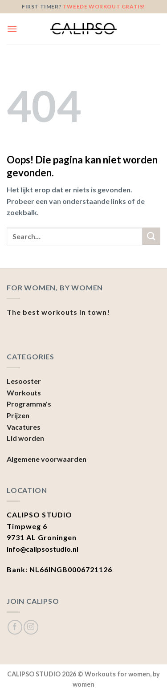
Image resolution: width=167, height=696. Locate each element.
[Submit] (151, 236)
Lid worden (25, 438)
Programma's (29, 403)
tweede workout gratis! (104, 6)
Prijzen (18, 415)
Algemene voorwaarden (46, 459)
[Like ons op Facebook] (15, 627)
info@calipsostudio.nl (42, 549)
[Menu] (12, 29)
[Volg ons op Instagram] (31, 627)
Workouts (24, 392)
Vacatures (24, 427)
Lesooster (24, 381)
